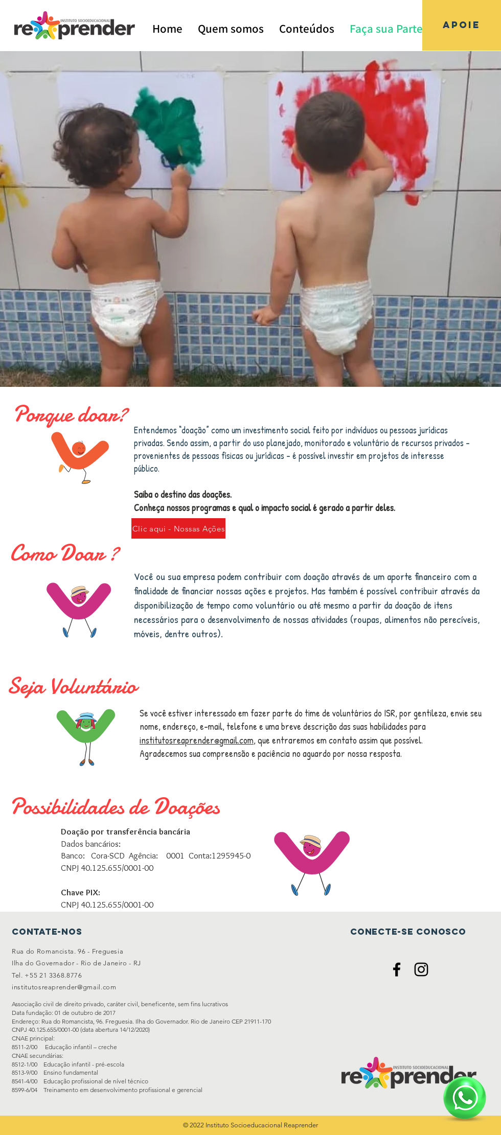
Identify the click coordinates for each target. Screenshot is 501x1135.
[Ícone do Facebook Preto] (397, 969)
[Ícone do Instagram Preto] (421, 969)
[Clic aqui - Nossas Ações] (178, 528)
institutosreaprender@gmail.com (197, 740)
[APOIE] (461, 25)
